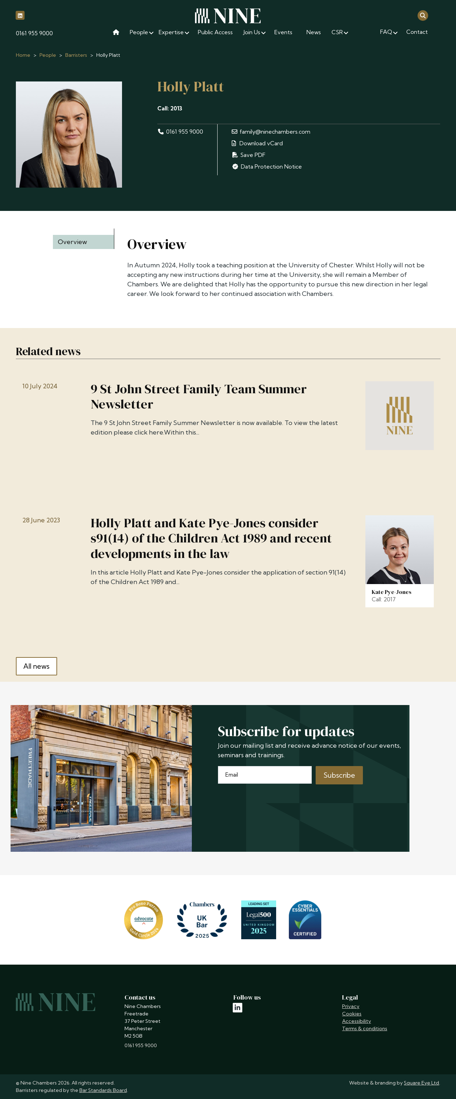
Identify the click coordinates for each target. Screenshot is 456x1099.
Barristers (76, 55)
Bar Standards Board (103, 1090)
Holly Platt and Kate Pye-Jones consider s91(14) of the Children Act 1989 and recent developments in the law (211, 538)
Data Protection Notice (267, 166)
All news (36, 666)
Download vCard (257, 143)
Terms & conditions (364, 1028)
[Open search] (422, 15)
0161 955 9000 (34, 33)
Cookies (351, 1013)
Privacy (350, 1006)
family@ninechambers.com (271, 131)
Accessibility (356, 1021)
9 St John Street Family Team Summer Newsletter (199, 396)
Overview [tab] (72, 242)
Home (23, 55)
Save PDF (249, 155)
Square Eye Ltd (421, 1083)
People (47, 55)
